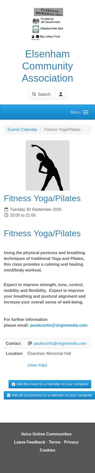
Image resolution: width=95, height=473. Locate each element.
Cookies (47, 450)
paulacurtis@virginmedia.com (58, 325)
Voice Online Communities (46, 434)
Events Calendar (22, 129)
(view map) (37, 365)
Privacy (71, 442)
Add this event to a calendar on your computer (49, 384)
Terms (55, 442)
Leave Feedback (29, 442)
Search (41, 94)
